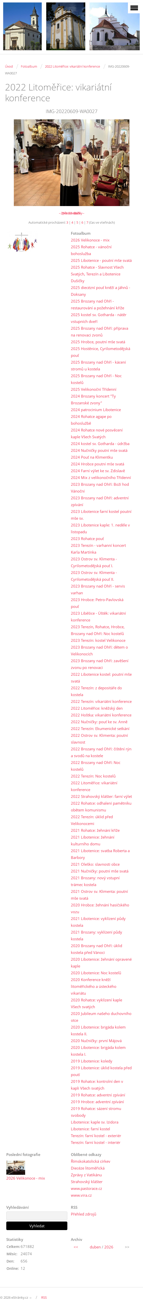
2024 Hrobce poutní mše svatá (97, 463)
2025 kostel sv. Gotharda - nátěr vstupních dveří (98, 318)
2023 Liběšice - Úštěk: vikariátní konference (98, 616)
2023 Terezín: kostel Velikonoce (98, 640)
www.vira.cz (81, 1195)
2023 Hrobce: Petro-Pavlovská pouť (97, 603)
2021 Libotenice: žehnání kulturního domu (92, 840)
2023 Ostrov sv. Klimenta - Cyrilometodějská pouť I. (94, 562)
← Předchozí (67, 213)
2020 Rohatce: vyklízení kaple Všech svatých (96, 1003)
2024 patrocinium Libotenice (96, 409)
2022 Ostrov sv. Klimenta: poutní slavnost (99, 739)
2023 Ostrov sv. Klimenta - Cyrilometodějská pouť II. (94, 576)
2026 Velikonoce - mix (90, 239)
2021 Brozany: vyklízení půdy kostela (96, 935)
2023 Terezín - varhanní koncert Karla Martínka (98, 549)
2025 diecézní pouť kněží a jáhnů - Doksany (100, 291)
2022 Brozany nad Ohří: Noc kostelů (95, 766)
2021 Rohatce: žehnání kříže (95, 830)
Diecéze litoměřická (88, 1168)
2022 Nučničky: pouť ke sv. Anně (99, 721)
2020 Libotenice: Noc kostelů (96, 972)
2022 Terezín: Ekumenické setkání (100, 728)
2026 (108, 1246)
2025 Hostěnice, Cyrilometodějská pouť (100, 352)
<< (76, 1246)
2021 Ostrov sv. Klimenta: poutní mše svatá (99, 895)
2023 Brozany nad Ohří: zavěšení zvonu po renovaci (99, 664)
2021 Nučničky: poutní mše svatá (99, 870)
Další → (79, 213)
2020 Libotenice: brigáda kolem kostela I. (98, 1051)
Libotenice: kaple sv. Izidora (94, 1122)
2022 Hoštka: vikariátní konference (101, 714)
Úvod (9, 66)
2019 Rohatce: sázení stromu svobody (96, 1112)
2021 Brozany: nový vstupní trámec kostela (95, 881)
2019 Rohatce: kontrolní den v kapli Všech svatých (97, 1085)
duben (95, 1246)
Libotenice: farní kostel (90, 1128)
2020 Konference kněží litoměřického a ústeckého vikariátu (93, 986)
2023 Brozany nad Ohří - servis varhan (98, 589)
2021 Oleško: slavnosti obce (95, 864)
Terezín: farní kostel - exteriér (96, 1135)
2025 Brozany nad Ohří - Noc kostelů (96, 379)
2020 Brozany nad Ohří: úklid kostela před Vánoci (96, 949)
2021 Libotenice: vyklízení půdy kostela (98, 922)
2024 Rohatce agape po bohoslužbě (91, 420)
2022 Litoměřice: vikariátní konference (72, 66)
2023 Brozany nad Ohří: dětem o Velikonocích (99, 650)
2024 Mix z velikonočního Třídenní (101, 477)
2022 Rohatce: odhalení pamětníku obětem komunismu (101, 806)
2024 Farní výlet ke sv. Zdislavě (98, 470)
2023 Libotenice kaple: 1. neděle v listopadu (100, 528)
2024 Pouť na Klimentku (92, 457)
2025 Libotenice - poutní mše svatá (101, 260)
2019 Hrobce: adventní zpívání (97, 1101)
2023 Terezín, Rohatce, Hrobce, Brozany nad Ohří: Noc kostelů (98, 630)
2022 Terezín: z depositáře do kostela (96, 691)
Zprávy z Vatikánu (86, 1174)
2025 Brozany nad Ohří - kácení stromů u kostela (98, 365)
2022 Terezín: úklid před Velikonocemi (92, 820)
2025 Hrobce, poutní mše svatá (98, 341)
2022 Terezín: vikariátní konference (101, 701)
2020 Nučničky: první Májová (96, 1040)
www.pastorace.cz (86, 1188)
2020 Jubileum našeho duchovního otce (101, 1017)
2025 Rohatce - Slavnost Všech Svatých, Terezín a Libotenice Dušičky (97, 274)
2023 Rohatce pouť (87, 538)
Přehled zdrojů (83, 1214)
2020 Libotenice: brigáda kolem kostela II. (98, 1030)
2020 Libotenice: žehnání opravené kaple (101, 962)
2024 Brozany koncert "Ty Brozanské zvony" (93, 399)
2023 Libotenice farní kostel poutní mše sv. (101, 515)
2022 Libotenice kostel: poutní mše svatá (101, 678)
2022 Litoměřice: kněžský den (97, 708)
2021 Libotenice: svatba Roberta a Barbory (100, 854)
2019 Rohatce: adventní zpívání (98, 1094)
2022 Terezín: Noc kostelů (93, 776)
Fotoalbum (29, 66)
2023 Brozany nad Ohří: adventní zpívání (100, 501)
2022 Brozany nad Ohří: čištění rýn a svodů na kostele (101, 752)
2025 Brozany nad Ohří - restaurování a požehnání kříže (97, 304)
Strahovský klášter (87, 1181)
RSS (44, 1297)
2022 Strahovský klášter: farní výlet (101, 796)
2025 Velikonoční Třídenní (93, 389)
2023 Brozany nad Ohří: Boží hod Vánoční (100, 488)
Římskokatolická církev (90, 1161)
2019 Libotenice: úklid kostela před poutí (101, 1071)
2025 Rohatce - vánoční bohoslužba (91, 250)
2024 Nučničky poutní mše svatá (99, 450)
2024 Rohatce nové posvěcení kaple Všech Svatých (97, 433)
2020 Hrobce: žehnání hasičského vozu (100, 908)
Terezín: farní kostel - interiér (95, 1142)
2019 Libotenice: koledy (91, 1060)
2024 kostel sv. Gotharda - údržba (100, 443)
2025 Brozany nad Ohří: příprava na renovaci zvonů (99, 331)
